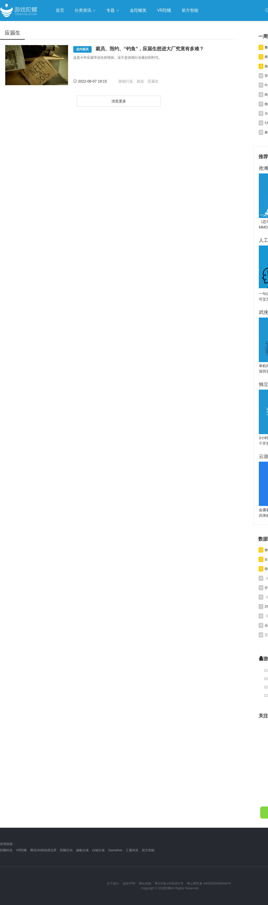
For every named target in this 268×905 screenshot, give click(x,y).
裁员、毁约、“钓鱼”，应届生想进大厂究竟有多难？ (138, 49)
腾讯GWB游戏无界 (43, 850)
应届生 (153, 81)
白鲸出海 (98, 850)
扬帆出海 (82, 850)
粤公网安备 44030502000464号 (209, 883)
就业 (140, 81)
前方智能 (148, 850)
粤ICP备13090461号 (169, 883)
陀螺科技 (6, 850)
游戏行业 (125, 81)
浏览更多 (118, 101)
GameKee (115, 850)
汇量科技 (132, 850)
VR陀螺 (21, 850)
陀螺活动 (66, 850)
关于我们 (113, 883)
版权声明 (129, 883)
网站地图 (145, 883)
